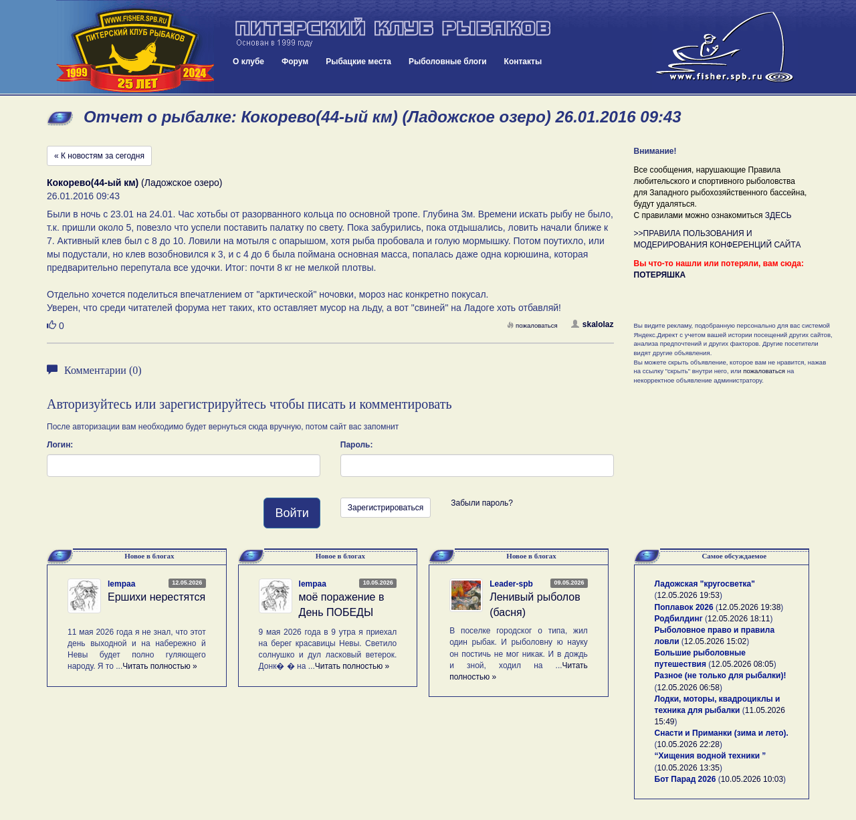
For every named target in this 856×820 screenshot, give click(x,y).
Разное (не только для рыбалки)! (720, 675)
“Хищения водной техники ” (710, 755)
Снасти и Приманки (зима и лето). (721, 733)
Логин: (60, 444)
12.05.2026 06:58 (688, 687)
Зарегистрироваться (385, 507)
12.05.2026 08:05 (742, 664)
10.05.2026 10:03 (752, 779)
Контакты (523, 61)
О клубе (248, 61)
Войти (291, 513)
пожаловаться (532, 325)
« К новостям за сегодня (99, 156)
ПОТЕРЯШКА (660, 275)
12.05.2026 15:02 (715, 641)
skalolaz (592, 324)
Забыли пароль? (482, 503)
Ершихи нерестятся (156, 597)
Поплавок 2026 (684, 607)
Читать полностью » (159, 666)
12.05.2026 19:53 (688, 595)
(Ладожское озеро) (135, 182)
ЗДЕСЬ (778, 215)
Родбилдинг (679, 618)
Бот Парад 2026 (685, 779)
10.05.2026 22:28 (688, 744)
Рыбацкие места (358, 61)
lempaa (121, 584)
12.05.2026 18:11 (739, 618)
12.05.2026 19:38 (749, 607)
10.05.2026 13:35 (688, 768)
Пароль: (356, 444)
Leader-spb (511, 584)
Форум (295, 61)
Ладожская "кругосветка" (705, 584)
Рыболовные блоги (448, 61)
